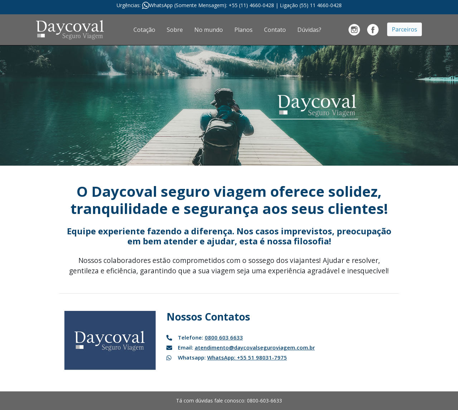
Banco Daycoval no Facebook (373, 29)
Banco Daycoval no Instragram (354, 29)
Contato (275, 30)
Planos (243, 30)
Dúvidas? (309, 30)
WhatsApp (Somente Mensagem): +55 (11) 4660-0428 (212, 5)
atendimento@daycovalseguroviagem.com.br (255, 347)
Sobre (175, 30)
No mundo (208, 30)
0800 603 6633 (224, 337)
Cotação (144, 30)
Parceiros (404, 29)
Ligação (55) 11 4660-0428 (311, 5)
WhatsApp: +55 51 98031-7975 (247, 357)
